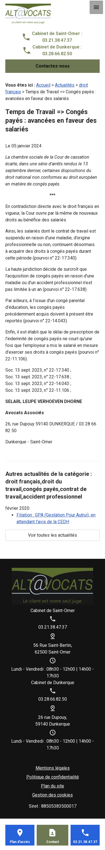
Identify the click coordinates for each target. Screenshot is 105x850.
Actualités (64, 85)
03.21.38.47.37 (57, 40)
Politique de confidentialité (52, 777)
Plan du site (52, 786)
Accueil (43, 85)
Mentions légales (53, 768)
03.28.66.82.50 (57, 53)
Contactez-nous (53, 66)
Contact (52, 842)
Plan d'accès (20, 842)
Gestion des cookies (52, 795)
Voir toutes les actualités (52, 535)
